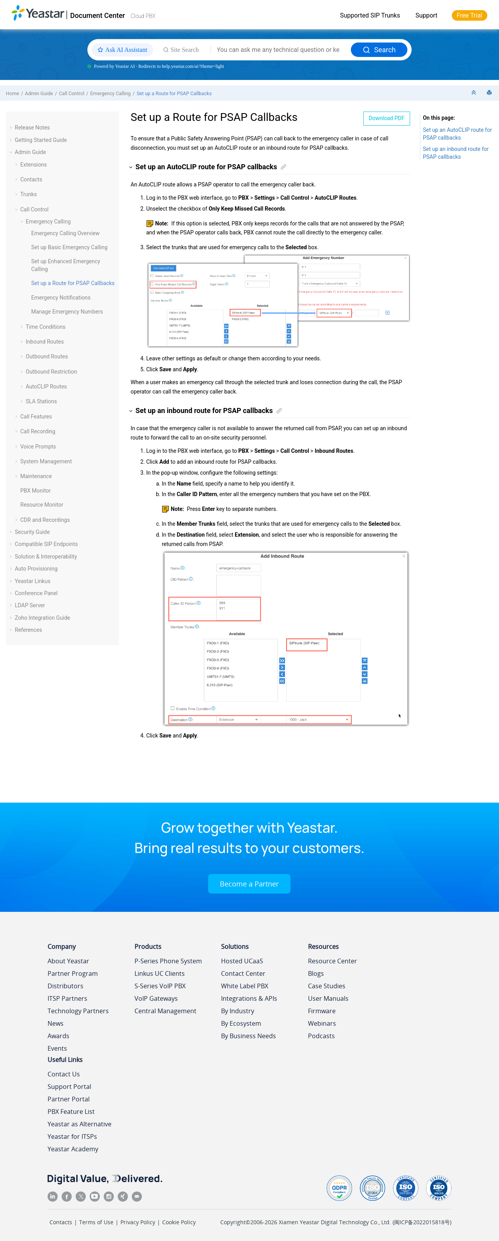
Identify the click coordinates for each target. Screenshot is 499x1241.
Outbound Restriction (51, 372)
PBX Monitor (35, 491)
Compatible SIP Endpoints (46, 544)
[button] (12, 127)
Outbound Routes (47, 356)
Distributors (65, 986)
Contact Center (243, 973)
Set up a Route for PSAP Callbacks (174, 93)
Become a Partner (249, 883)
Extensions (33, 164)
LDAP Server (30, 605)
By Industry (237, 1011)
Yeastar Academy (73, 1149)
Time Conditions (45, 327)
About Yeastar (68, 961)
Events (57, 1048)
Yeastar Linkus (32, 581)
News (56, 1023)
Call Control (71, 93)
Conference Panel (36, 593)
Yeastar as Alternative (79, 1124)
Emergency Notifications (60, 297)
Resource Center (332, 961)
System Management (46, 461)
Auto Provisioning (36, 569)
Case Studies (326, 986)
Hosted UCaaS (242, 961)
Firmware (322, 1011)
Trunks (28, 194)
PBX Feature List (71, 1111)
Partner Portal (69, 1099)
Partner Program (73, 973)
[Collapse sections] (474, 93)
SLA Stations (41, 401)
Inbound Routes (45, 342)
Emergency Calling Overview (65, 233)
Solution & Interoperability (46, 556)
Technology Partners (78, 1011)
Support (426, 15)
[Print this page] (490, 93)
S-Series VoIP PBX (160, 986)
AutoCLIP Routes (46, 386)
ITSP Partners (67, 998)
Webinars (322, 1023)
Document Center (97, 15)
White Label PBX (244, 986)
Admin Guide (39, 93)
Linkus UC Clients (159, 973)
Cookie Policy (179, 1222)
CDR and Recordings (45, 520)
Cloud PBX (143, 16)
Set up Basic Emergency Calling (69, 247)
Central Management (165, 1011)
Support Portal (69, 1086)
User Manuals (328, 998)
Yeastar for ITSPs (72, 1136)
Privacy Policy (137, 1222)
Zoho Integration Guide (42, 618)
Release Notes (32, 127)
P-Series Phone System (168, 961)
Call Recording (37, 431)
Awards (58, 1036)
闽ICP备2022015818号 (422, 1222)
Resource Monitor (41, 505)
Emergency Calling (110, 93)
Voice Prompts (38, 446)
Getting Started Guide (41, 140)
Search (379, 50)
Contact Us (64, 1074)
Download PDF (387, 118)
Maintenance (36, 476)
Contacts (31, 179)
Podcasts (321, 1036)
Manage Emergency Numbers (67, 311)
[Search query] (281, 50)
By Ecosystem (241, 1023)
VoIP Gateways (156, 998)
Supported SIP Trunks (370, 15)
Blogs (316, 973)
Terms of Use (96, 1222)
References (28, 630)
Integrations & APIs (249, 998)
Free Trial (469, 15)
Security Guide (32, 532)
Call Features (36, 416)
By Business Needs (248, 1036)
